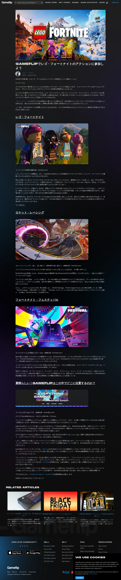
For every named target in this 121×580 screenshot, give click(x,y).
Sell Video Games (50, 558)
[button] (41, 2)
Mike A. (24, 73)
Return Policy (102, 552)
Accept (79, 578)
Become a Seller (49, 546)
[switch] (107, 2)
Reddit (33, 474)
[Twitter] (20, 546)
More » (15, 525)
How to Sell (48, 549)
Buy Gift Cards (67, 558)
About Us (14, 572)
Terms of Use (22, 572)
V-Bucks (70, 443)
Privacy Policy (32, 572)
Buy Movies (66, 561)
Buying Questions (68, 546)
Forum (100, 549)
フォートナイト (21, 101)
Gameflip (46, 462)
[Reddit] (27, 546)
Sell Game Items (49, 555)
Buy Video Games (68, 555)
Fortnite (30, 73)
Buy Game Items (67, 552)
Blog (8, 572)
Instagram (40, 474)
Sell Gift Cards (48, 561)
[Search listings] (29, 2)
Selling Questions (49, 552)
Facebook (48, 474)
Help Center (102, 546)
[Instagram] (22, 546)
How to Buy (66, 549)
